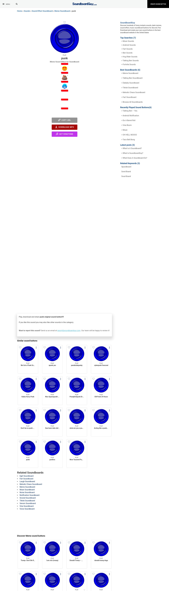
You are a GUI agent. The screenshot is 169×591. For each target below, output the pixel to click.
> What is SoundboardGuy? (132, 153)
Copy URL (64, 120)
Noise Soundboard (27, 492)
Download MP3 (64, 127)
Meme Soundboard (62, 11)
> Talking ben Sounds (130, 60)
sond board (126, 171)
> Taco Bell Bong (128, 139)
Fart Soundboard (26, 479)
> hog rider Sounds (129, 57)
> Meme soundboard (129, 73)
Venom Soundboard (28, 503)
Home (19, 11)
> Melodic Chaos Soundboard (133, 92)
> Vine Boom (126, 125)
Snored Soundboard (28, 498)
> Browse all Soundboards (132, 102)
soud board (126, 176)
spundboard (126, 167)
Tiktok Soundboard (27, 501)
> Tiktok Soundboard (129, 88)
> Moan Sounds (127, 41)
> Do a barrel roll (128, 120)
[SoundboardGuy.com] (84, 3)
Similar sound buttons (27, 341)
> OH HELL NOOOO (129, 135)
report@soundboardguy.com (68, 330)
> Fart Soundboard (128, 97)
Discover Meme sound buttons (31, 536)
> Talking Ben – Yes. (129, 111)
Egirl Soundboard (27, 476)
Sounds (27, 11)
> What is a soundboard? (131, 148)
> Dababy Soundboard (130, 83)
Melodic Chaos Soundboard (31, 484)
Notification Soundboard (29, 495)
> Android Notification (130, 116)
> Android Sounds (128, 45)
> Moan (124, 130)
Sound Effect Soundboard (42, 11)
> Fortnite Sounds (128, 64)
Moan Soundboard (27, 490)
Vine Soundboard (27, 506)
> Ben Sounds (126, 53)
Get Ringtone (64, 134)
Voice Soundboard (27, 509)
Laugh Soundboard (27, 481)
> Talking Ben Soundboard (132, 78)
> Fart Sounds (127, 49)
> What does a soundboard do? (134, 158)
